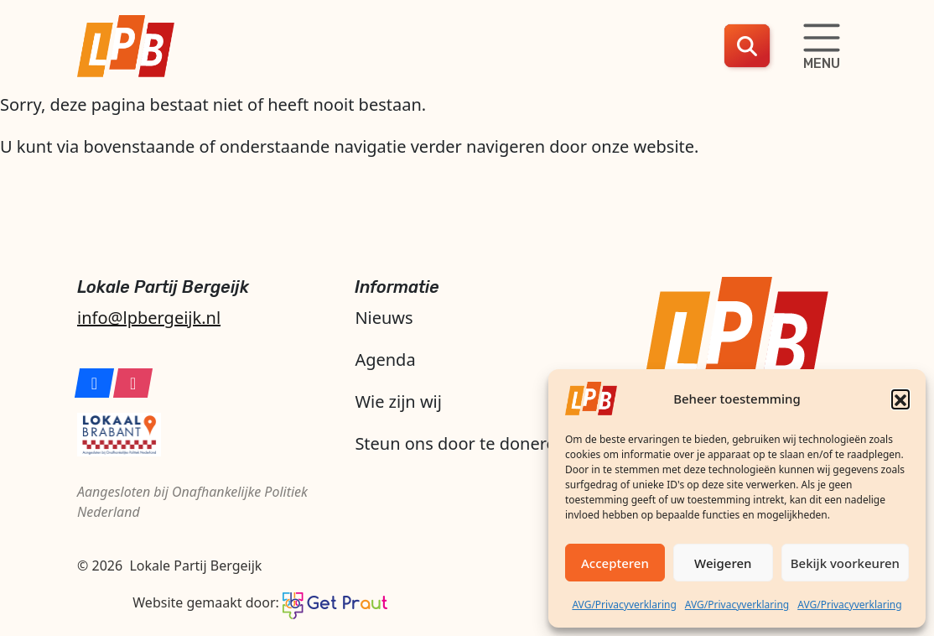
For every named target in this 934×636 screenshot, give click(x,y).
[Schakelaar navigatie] (821, 46)
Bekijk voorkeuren (845, 563)
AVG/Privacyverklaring (624, 604)
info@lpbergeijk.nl (149, 317)
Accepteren (615, 563)
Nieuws (384, 317)
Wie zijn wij (398, 401)
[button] (900, 398)
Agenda (385, 359)
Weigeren (722, 563)
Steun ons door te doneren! (462, 443)
